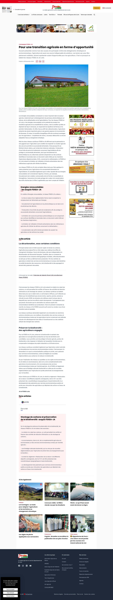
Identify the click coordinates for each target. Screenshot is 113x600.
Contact (64, 561)
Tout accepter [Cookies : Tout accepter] (10, 589)
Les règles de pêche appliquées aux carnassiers (29, 536)
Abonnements (83, 568)
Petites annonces (83, 558)
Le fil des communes (36, 14)
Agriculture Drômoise (50, 575)
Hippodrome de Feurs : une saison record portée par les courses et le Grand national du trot (79, 539)
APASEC (47, 563)
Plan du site (80, 594)
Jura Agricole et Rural (50, 581)
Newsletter (82, 565)
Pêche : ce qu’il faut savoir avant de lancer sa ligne (79, 504)
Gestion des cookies (89, 594)
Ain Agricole (48, 584)
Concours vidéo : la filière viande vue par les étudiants (55, 504)
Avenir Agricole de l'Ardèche (52, 566)
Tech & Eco (52, 14)
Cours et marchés (84, 571)
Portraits (60, 14)
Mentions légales (58, 594)
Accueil (64, 558)
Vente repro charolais (86, 14)
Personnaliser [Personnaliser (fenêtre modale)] (10, 596)
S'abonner (96, 8)
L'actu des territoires (24, 14)
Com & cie (29, 594)
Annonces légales (84, 561)
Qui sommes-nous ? (67, 565)
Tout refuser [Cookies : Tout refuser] (10, 592)
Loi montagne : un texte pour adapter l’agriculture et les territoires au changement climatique (28, 508)
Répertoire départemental (86, 574)
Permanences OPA (84, 577)
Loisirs (45, 14)
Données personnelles (70, 594)
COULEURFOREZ (49, 587)
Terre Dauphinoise (49, 578)
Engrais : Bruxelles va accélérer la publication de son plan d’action (56, 537)
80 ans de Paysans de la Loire (71, 14)
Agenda (81, 580)
